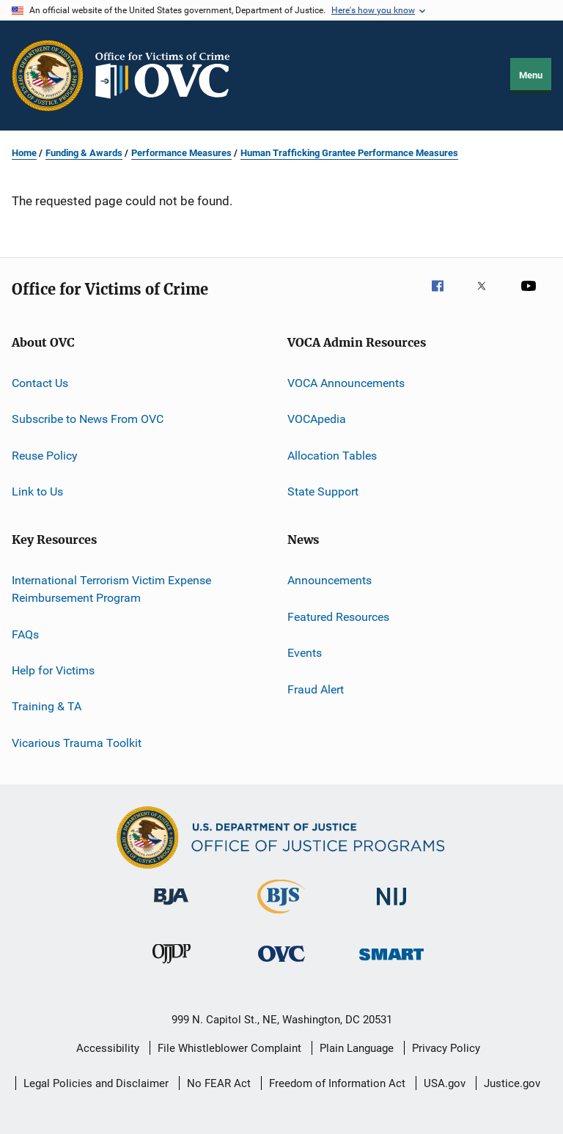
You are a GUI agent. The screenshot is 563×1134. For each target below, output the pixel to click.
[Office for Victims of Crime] (281, 964)
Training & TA (46, 706)
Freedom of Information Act (337, 1083)
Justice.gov (512, 1083)
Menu (530, 75)
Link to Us (37, 491)
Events (304, 653)
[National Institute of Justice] (391, 907)
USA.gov (445, 1083)
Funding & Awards (83, 152)
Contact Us (40, 383)
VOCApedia (316, 419)
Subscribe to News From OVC (87, 419)
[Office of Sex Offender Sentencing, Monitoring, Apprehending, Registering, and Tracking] (391, 963)
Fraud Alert (315, 689)
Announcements (329, 580)
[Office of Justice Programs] (48, 75)
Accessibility (107, 1048)
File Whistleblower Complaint (229, 1048)
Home (24, 152)
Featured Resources (338, 617)
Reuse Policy (45, 456)
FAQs (25, 634)
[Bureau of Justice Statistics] (281, 916)
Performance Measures (181, 152)
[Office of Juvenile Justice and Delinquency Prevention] (171, 966)
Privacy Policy (446, 1048)
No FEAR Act (219, 1083)
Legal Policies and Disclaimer (96, 1083)
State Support (322, 491)
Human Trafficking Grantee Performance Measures (349, 152)
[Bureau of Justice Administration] (171, 907)
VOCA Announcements (346, 383)
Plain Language (357, 1048)
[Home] (168, 75)
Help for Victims (53, 670)
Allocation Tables (332, 456)
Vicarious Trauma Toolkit (76, 742)
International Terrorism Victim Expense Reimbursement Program (111, 589)
